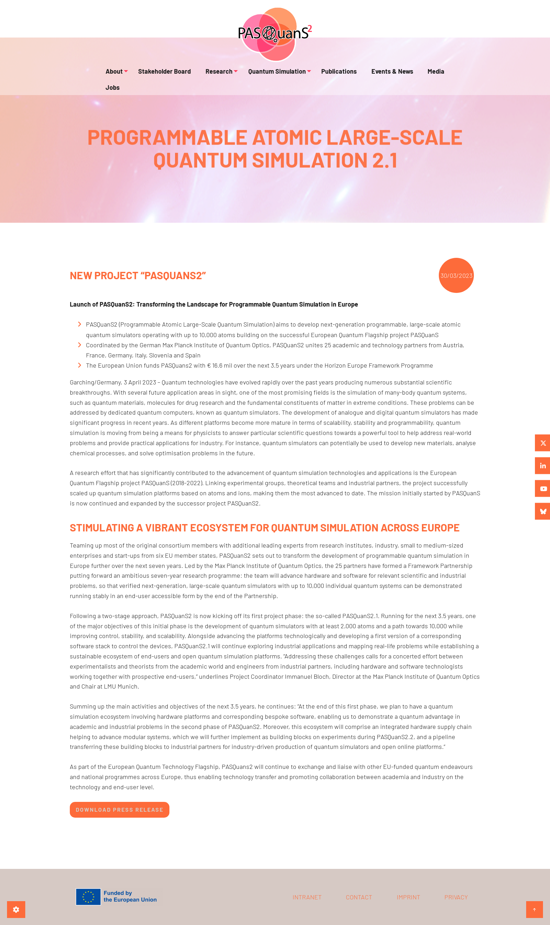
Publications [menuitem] (328, 76)
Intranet (307, 897)
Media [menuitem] (414, 76)
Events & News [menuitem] (376, 76)
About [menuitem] (112, 76)
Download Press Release (119, 809)
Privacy (456, 897)
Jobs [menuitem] (439, 76)
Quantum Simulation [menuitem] (267, 76)
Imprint (408, 897)
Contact (359, 897)
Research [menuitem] (210, 76)
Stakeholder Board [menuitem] (161, 76)
